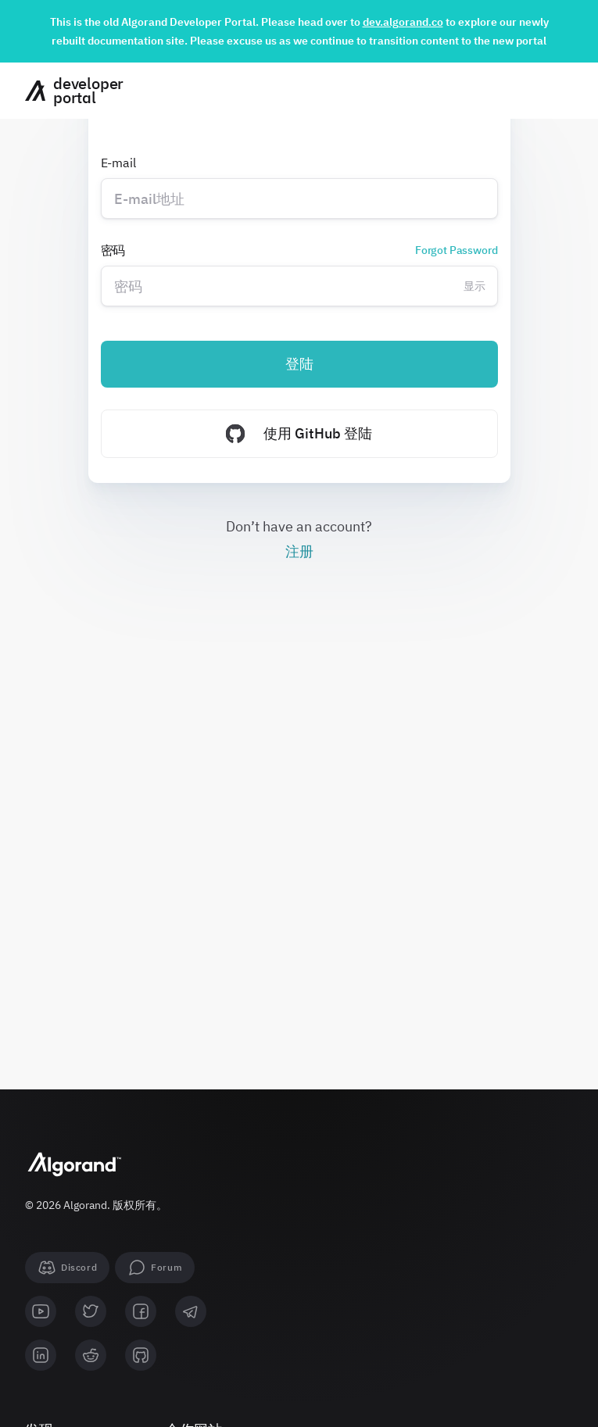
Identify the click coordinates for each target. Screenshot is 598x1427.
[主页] (68, 91)
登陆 (299, 364)
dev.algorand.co (403, 22)
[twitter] (90, 1311)
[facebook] (140, 1311)
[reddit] (90, 1355)
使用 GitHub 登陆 (299, 433)
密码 (299, 250)
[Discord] (67, 1267)
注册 (299, 551)
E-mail (118, 162)
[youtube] (40, 1311)
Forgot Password (456, 250)
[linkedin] (40, 1355)
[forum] (155, 1267)
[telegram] (190, 1311)
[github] (140, 1355)
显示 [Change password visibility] (474, 286)
